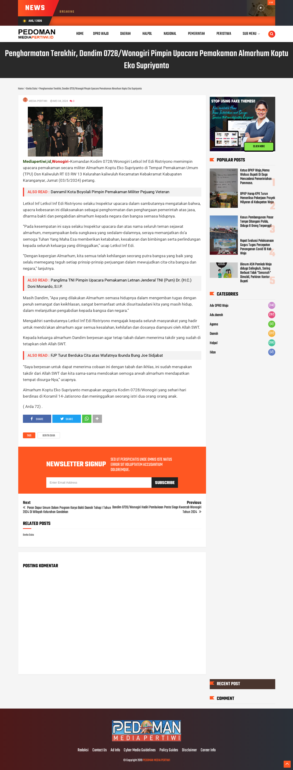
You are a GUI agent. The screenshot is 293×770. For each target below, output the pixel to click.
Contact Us (99, 750)
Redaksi (83, 750)
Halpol (213, 343)
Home (80, 34)
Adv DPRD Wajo (219, 306)
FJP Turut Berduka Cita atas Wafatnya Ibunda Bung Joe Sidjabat (107, 355)
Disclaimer (189, 750)
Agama (214, 324)
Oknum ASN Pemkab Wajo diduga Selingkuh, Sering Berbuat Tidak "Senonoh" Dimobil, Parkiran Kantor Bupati (256, 272)
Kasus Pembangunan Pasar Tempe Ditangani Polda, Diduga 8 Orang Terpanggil (256, 221)
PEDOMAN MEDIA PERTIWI (156, 760)
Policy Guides (168, 750)
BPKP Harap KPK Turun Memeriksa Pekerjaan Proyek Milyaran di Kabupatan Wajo (257, 198)
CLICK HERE (259, 146)
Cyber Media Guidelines (140, 750)
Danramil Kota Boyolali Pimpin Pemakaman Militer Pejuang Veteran (110, 191)
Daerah (214, 334)
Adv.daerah (216, 315)
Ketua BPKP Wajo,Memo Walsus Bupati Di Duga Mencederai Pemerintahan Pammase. (256, 177)
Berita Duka (49, 435)
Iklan (213, 352)
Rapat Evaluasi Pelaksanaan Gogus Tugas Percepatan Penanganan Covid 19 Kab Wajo (257, 247)
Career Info (208, 750)
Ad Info (115, 750)
